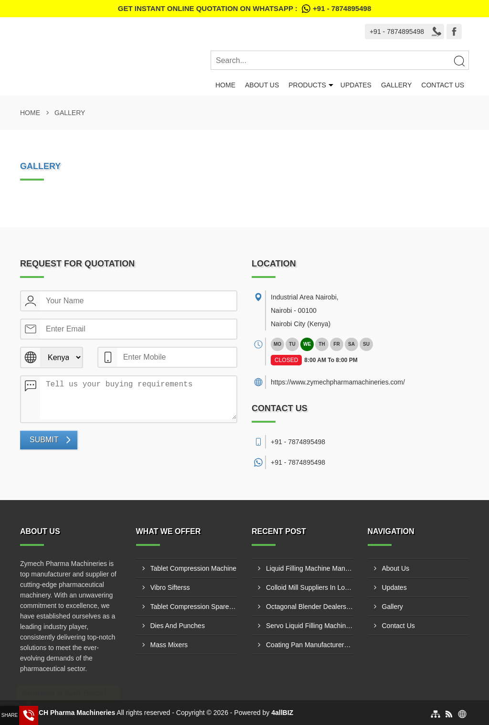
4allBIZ (282, 712)
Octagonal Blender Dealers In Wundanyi (309, 606)
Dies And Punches (177, 625)
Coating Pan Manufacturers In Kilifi (309, 645)
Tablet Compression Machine (193, 568)
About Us (262, 85)
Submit (44, 440)
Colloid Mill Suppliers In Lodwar (309, 587)
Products (307, 85)
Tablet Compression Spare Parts (194, 606)
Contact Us (442, 85)
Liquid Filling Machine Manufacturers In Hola (309, 568)
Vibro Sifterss (170, 587)
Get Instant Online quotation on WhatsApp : (244, 8)
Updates (356, 85)
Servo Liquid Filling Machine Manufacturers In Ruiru (309, 625)
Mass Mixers (169, 645)
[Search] (458, 60)
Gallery (396, 85)
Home (225, 85)
